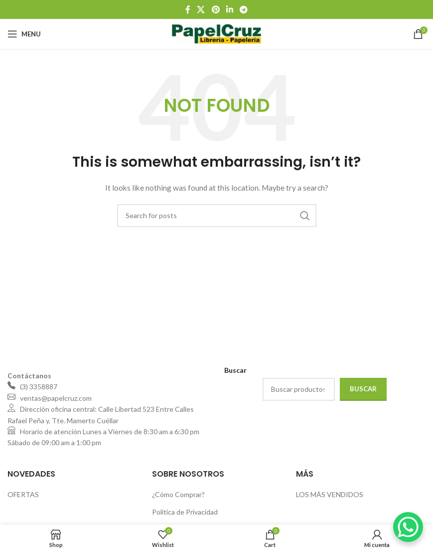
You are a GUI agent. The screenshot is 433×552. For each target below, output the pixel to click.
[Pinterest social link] (215, 9)
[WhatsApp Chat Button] (408, 527)
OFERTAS (23, 494)
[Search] (216, 215)
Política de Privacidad (185, 512)
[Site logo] (216, 33)
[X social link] (201, 9)
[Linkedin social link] (229, 9)
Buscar (363, 389)
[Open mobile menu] (24, 34)
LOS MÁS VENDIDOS (329, 494)
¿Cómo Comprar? (178, 494)
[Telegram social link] (243, 9)
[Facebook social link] (187, 9)
